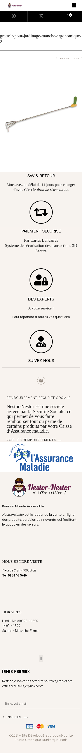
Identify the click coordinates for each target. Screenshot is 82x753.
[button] (41, 658)
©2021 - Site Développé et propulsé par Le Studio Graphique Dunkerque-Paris (41, 737)
